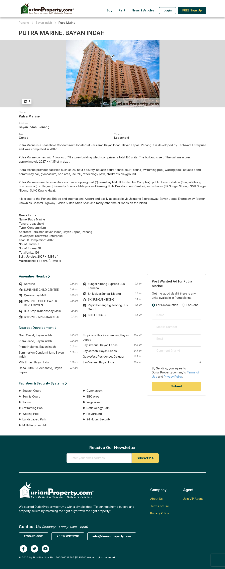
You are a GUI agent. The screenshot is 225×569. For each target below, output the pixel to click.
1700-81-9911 (33, 536)
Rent (122, 10)
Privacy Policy (173, 376)
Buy (109, 10)
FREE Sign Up (192, 10)
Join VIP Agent (193, 498)
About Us (156, 498)
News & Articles (143, 10)
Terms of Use (159, 506)
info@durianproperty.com (111, 536)
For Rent (192, 305)
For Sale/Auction (167, 305)
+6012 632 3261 (68, 536)
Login (168, 10)
